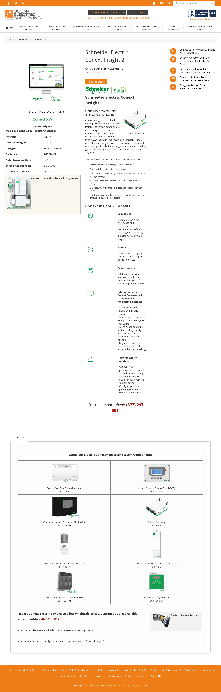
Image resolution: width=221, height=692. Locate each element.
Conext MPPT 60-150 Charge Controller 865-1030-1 (64, 565)
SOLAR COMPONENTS (172, 28)
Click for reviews (202, 14)
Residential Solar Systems (27, 670)
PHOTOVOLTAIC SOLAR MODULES (147, 28)
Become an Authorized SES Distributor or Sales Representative (198, 70)
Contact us (97, 404)
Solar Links (100, 676)
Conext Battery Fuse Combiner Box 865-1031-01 (64, 599)
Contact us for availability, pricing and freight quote (197, 51)
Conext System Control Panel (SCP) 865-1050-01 (156, 490)
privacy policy (210, 19)
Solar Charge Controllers (136, 676)
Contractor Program (99, 12)
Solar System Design (148, 670)
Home (11, 27)
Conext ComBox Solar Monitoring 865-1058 (64, 490)
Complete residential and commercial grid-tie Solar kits (196, 79)
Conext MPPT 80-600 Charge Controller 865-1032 (156, 565)
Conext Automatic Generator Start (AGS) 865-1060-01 (64, 524)
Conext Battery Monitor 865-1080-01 (156, 599)
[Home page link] (24, 14)
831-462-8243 (124, 18)
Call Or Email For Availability (104, 68)
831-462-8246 (142, 18)
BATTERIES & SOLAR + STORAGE (118, 28)
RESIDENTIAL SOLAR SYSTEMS (29, 28)
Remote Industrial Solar (110, 670)
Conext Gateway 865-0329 (156, 524)
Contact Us (119, 12)
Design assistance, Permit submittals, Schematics (193, 87)
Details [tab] (19, 437)
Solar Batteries (115, 676)
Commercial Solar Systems (56, 28)
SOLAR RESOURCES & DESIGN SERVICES (199, 28)
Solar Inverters (207, 670)
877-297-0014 (103, 18)
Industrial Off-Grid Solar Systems (86, 28)
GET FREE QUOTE (137, 12)
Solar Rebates (86, 676)
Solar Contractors (168, 670)
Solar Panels (130, 670)
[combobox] (194, 3)
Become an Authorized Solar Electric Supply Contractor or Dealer (195, 61)
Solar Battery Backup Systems (83, 670)
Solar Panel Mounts (188, 670)
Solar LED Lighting (68, 676)
